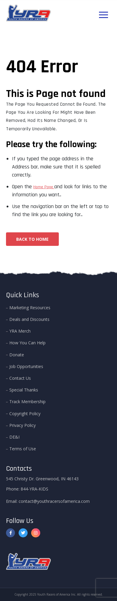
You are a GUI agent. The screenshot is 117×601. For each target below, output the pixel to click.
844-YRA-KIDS (34, 489)
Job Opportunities (26, 366)
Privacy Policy (22, 425)
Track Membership (27, 401)
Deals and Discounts (29, 319)
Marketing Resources (29, 307)
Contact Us (20, 378)
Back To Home (32, 239)
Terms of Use (22, 449)
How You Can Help (27, 343)
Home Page (43, 187)
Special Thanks (23, 390)
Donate (16, 355)
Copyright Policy (24, 413)
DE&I (14, 437)
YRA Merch (20, 331)
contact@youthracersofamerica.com (54, 501)
